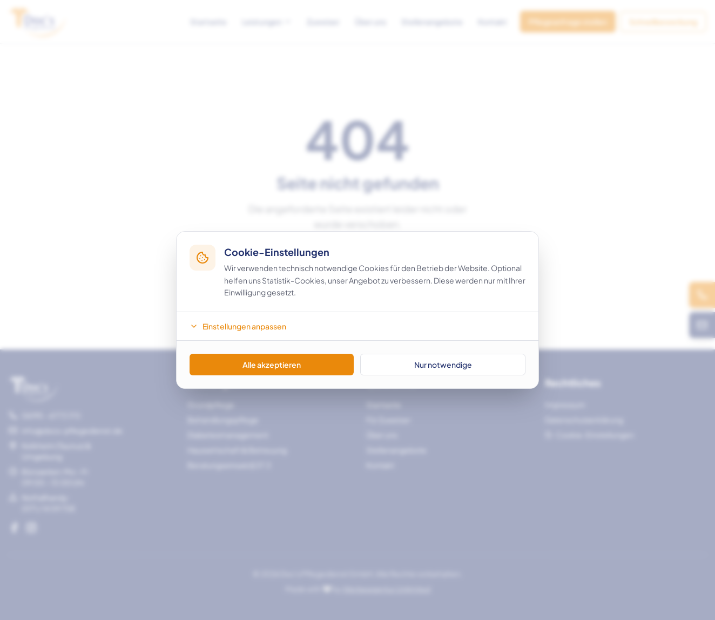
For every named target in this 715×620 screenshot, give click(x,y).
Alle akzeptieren (271, 364)
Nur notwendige (443, 364)
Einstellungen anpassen (238, 326)
